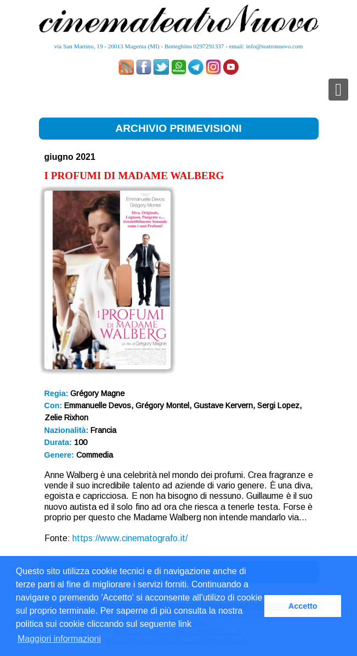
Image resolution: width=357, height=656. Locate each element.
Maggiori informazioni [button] (59, 638)
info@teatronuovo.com (274, 46)
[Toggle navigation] (338, 90)
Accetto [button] (303, 606)
